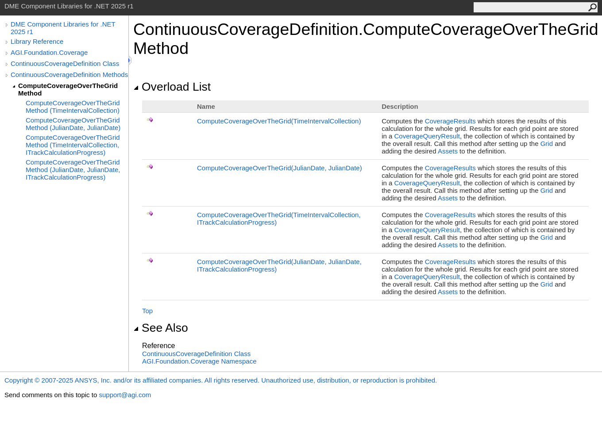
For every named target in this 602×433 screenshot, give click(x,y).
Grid (546, 143)
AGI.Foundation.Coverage (49, 52)
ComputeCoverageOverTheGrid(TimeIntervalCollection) (279, 121)
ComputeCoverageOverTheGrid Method (68, 89)
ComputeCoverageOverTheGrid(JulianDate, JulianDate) (279, 168)
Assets (448, 151)
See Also (160, 327)
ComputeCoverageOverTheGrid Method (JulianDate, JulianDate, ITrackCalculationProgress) (73, 169)
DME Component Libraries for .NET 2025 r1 (63, 27)
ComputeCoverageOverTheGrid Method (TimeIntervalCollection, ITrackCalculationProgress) (73, 145)
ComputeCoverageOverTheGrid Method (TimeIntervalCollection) (73, 106)
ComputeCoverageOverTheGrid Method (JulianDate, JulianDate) (73, 123)
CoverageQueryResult (426, 136)
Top (147, 310)
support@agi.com (125, 395)
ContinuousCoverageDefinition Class (65, 63)
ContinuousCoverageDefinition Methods (69, 74)
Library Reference (37, 41)
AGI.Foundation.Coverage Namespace (199, 361)
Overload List (172, 86)
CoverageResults (450, 121)
